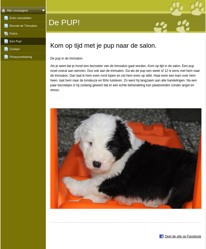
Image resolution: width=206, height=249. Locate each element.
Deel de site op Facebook (183, 236)
